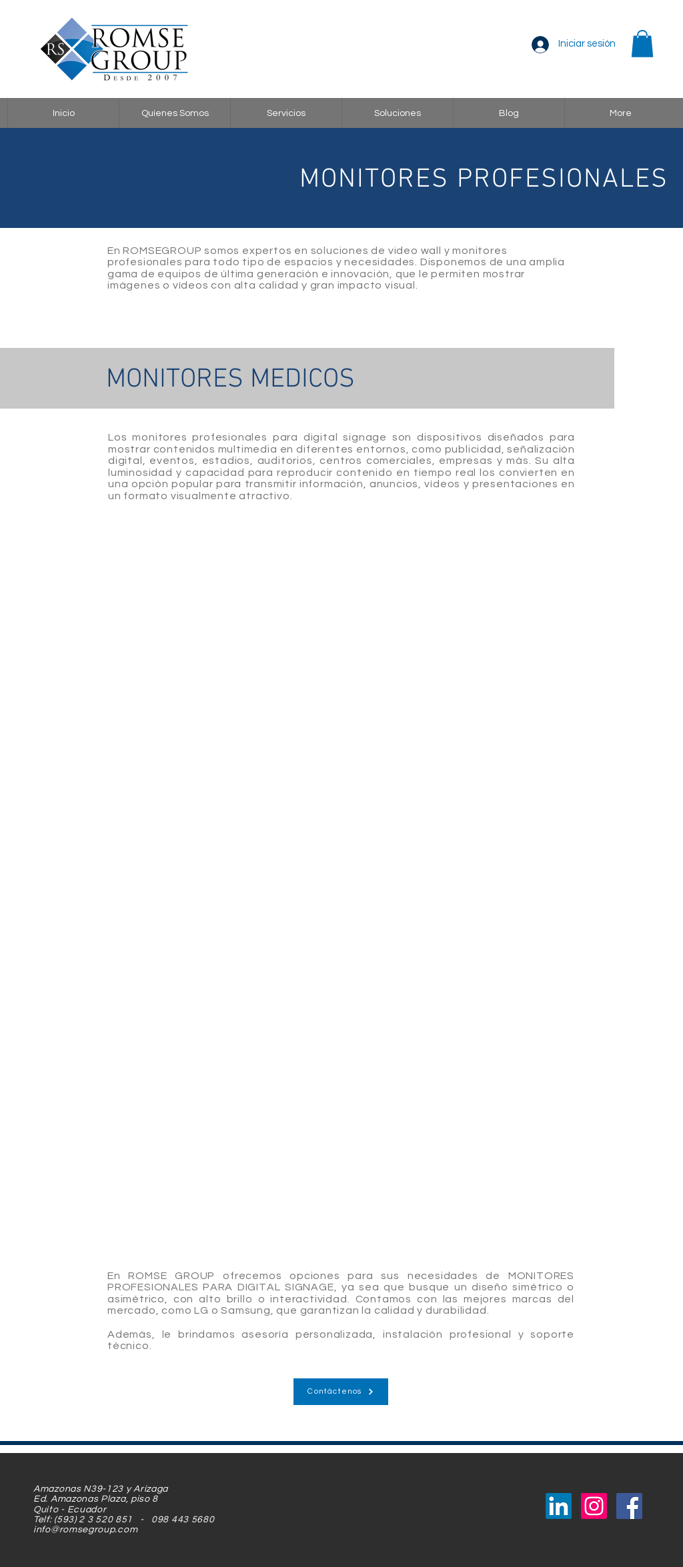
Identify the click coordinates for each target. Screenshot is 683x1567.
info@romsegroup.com (85, 1529)
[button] (642, 43)
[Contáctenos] (340, 1391)
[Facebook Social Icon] (629, 1506)
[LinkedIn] (559, 1506)
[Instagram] (594, 1506)
